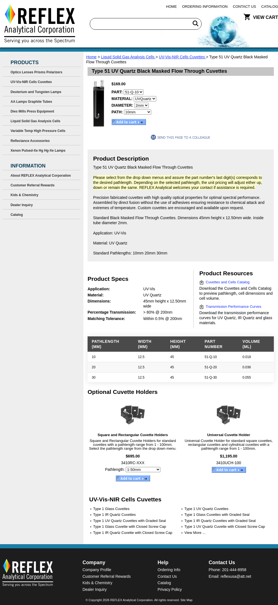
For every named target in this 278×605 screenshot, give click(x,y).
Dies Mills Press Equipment (32, 111)
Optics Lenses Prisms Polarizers (36, 72)
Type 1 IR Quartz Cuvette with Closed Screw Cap (132, 533)
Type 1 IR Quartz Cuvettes (114, 514)
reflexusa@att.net (235, 576)
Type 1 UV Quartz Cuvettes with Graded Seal (129, 521)
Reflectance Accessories (30, 141)
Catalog (269, 6)
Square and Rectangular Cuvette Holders (133, 435)
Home (171, 6)
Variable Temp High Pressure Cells (38, 131)
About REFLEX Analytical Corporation (41, 176)
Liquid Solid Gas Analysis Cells (128, 57)
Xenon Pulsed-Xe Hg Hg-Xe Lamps (38, 150)
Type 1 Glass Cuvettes (111, 509)
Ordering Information (205, 6)
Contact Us (244, 6)
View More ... (194, 533)
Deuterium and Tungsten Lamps (36, 92)
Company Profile (97, 570)
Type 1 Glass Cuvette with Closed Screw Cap (129, 526)
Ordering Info (169, 570)
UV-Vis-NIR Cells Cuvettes (182, 57)
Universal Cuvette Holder (228, 435)
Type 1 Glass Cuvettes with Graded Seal (216, 514)
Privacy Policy (170, 589)
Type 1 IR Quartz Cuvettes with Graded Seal (220, 521)
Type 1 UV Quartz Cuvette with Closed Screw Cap (224, 526)
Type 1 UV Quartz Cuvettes (206, 509)
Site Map (186, 600)
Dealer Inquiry (22, 205)
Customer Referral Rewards (32, 185)
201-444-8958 (234, 570)
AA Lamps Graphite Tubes (31, 102)
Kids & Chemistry (24, 195)
